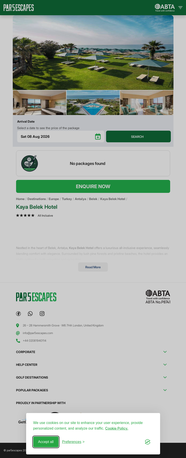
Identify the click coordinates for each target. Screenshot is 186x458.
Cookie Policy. (116, 428)
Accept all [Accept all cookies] (46, 442)
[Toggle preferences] (73, 442)
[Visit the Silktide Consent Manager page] (147, 442)
